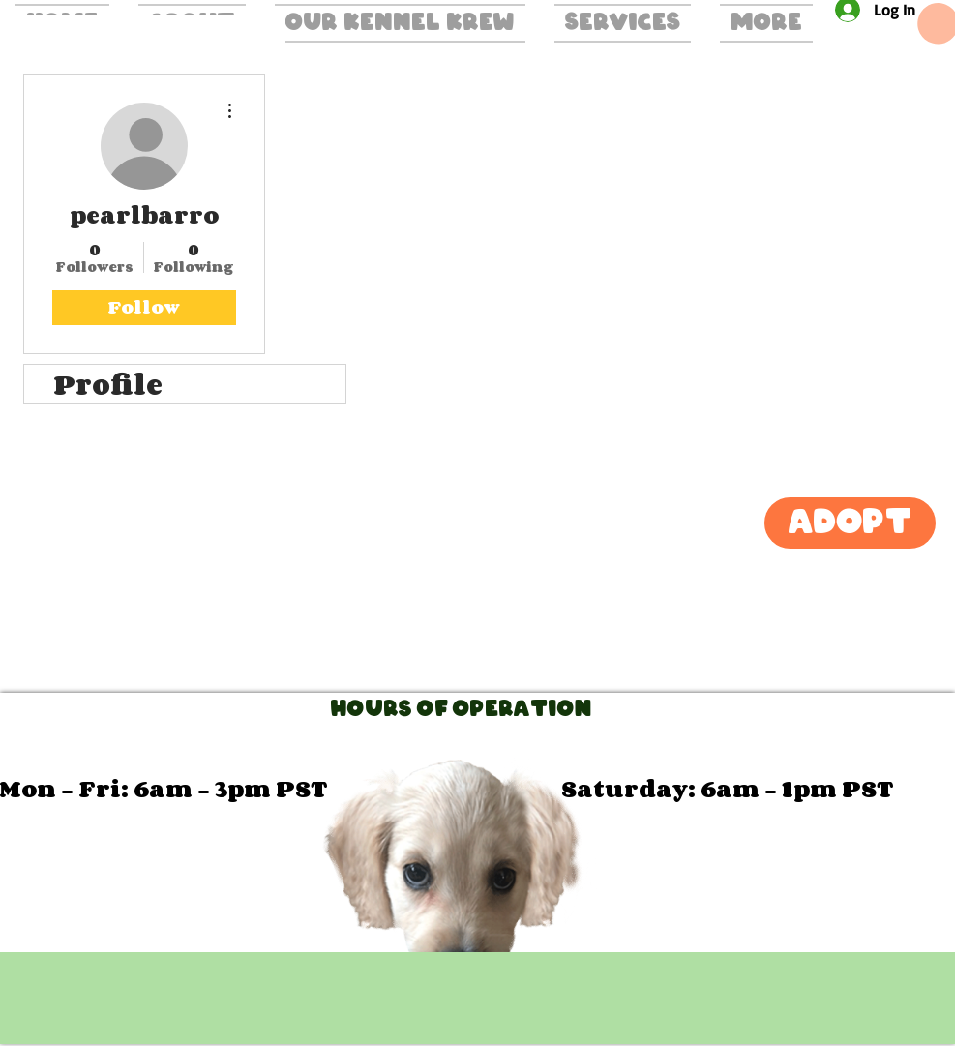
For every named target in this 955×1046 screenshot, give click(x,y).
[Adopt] (850, 523)
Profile (108, 384)
